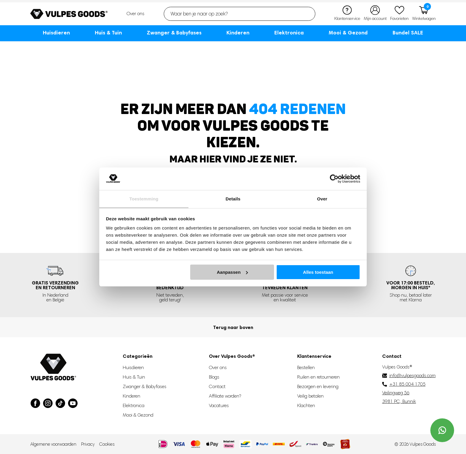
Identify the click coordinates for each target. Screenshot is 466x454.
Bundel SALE (408, 32)
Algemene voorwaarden (53, 444)
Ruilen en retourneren (318, 377)
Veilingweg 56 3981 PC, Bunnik (399, 397)
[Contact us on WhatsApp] (442, 430)
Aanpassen (232, 272)
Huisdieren (56, 32)
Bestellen (306, 367)
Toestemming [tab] (143, 198)
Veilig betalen (310, 396)
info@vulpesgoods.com (412, 375)
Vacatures (219, 405)
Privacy (88, 444)
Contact (217, 386)
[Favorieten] (399, 13)
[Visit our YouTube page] (73, 403)
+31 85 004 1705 (407, 384)
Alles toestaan (318, 272)
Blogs (214, 377)
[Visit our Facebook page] (35, 403)
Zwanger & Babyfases (174, 32)
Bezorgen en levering (318, 386)
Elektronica (289, 32)
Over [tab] (322, 198)
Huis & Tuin (108, 32)
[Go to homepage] (69, 14)
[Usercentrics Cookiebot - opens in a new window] (334, 178)
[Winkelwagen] (424, 13)
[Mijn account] (375, 13)
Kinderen (237, 32)
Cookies (106, 444)
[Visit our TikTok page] (60, 403)
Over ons (135, 13)
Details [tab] (233, 198)
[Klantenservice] (347, 13)
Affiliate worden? (225, 396)
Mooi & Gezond (348, 32)
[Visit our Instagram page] (48, 403)
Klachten (306, 405)
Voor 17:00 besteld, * (410, 285)
